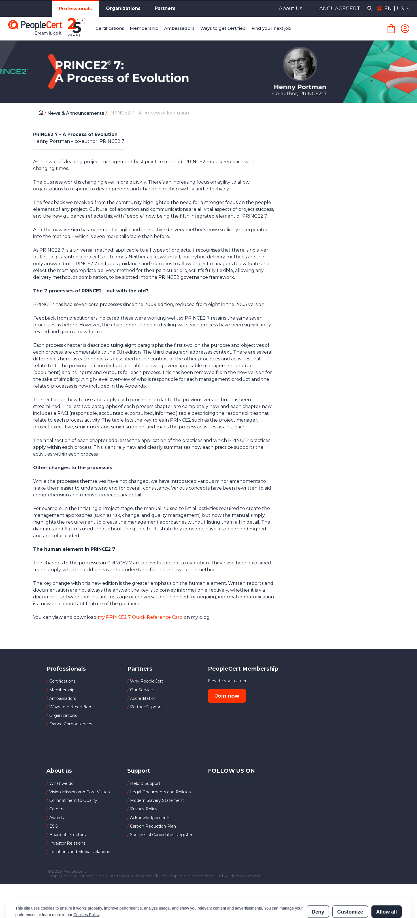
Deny (318, 887)
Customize (350, 887)
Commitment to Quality (73, 800)
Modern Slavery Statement (157, 800)
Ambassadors (62, 698)
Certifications (62, 681)
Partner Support (146, 706)
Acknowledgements (150, 817)
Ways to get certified (70, 706)
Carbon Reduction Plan (153, 826)
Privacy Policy (144, 808)
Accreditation (143, 698)
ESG (53, 826)
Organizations (123, 8)
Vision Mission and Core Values (79, 791)
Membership (62, 689)
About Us (290, 8)
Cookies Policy (86, 889)
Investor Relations (67, 843)
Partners (165, 8)
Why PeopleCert (146, 681)
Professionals (75, 8)
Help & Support (145, 783)
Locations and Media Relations (79, 851)
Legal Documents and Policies (160, 791)
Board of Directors (67, 834)
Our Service (141, 689)
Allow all (386, 887)
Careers (56, 808)
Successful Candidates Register (161, 834)
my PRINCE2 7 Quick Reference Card (140, 617)
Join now (227, 696)
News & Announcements (76, 113)
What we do (61, 783)
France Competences (70, 723)
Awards (56, 817)
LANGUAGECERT (338, 8)
